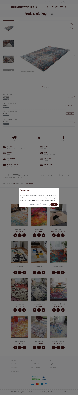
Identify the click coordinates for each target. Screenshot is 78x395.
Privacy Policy (33, 200)
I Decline (45, 204)
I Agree (54, 204)
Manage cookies (34, 204)
